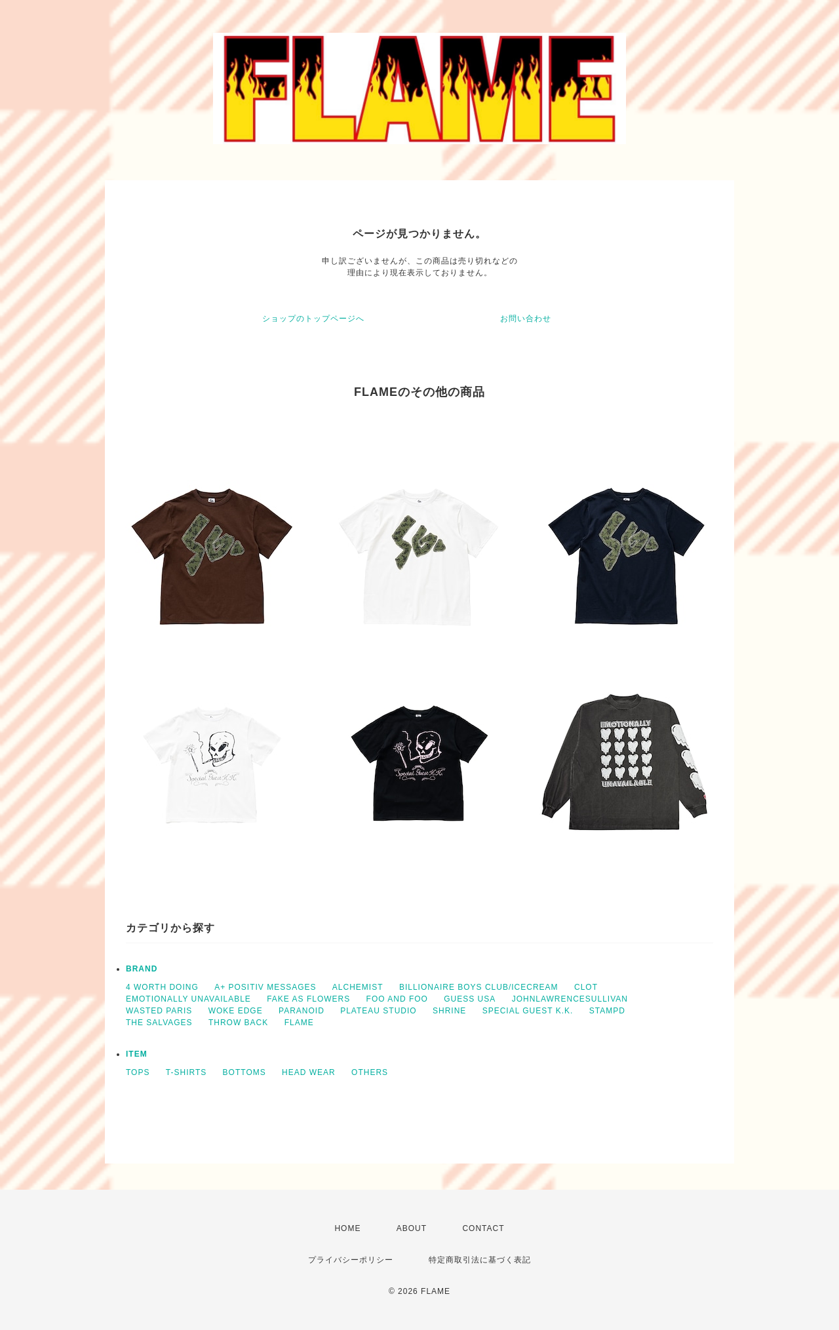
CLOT (586, 987)
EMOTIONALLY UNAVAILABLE (188, 999)
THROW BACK (238, 1022)
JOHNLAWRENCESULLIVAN (570, 999)
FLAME (299, 1022)
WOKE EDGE (235, 1010)
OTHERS (369, 1072)
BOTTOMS (244, 1072)
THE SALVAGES (159, 1022)
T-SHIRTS (186, 1072)
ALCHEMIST (357, 987)
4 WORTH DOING (162, 987)
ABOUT (412, 1228)
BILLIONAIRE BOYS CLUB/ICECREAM (478, 987)
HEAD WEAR (309, 1072)
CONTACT (483, 1228)
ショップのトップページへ (313, 318)
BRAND (141, 968)
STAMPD (607, 1010)
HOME (347, 1228)
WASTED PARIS (159, 1010)
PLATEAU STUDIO (378, 1010)
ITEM (136, 1054)
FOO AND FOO (397, 999)
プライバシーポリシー (350, 1259)
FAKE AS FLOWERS (308, 999)
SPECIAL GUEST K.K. (528, 1010)
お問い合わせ (525, 318)
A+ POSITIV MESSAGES (265, 987)
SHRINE (449, 1010)
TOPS (137, 1072)
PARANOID (301, 1010)
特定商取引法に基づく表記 (480, 1259)
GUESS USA (470, 999)
